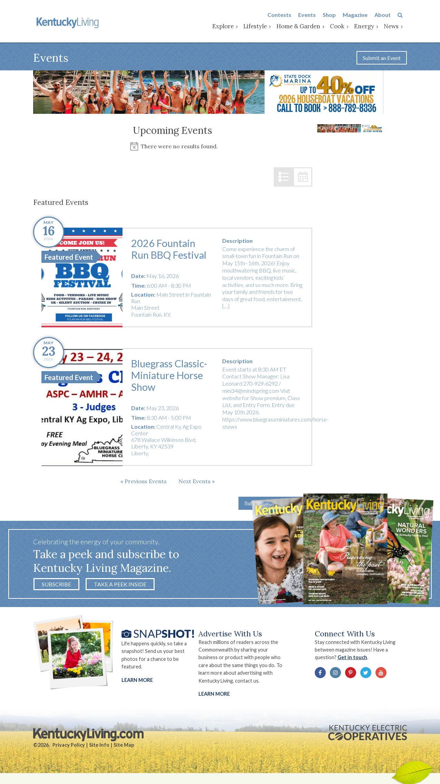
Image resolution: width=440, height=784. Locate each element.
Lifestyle (259, 26)
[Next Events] (196, 482)
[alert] (172, 147)
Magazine (359, 15)
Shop (333, 15)
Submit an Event (382, 59)
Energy (368, 26)
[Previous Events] (143, 482)
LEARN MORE (214, 695)
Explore (227, 26)
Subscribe (56, 585)
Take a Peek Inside (120, 585)
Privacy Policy (68, 747)
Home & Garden (302, 26)
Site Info (99, 747)
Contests (283, 15)
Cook (341, 26)
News (395, 26)
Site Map (124, 747)
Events (311, 15)
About (387, 15)
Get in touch (355, 659)
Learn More (137, 681)
